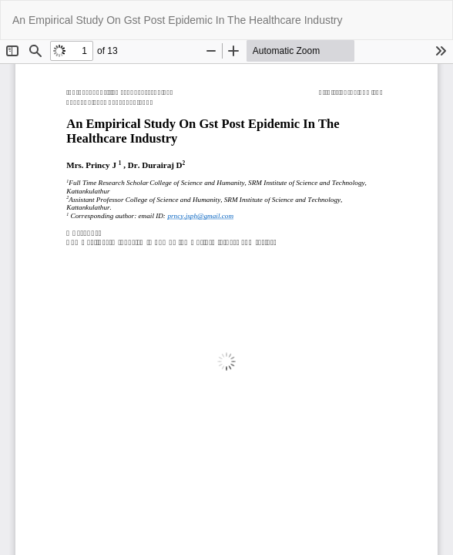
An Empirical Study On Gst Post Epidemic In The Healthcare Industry (177, 20)
